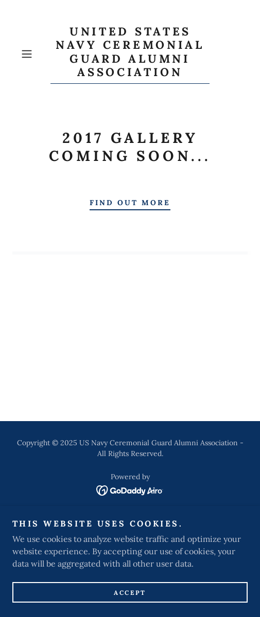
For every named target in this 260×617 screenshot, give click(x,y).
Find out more (130, 202)
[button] (33, 54)
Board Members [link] (130, 532)
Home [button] (130, 518)
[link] (130, 54)
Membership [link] (130, 545)
